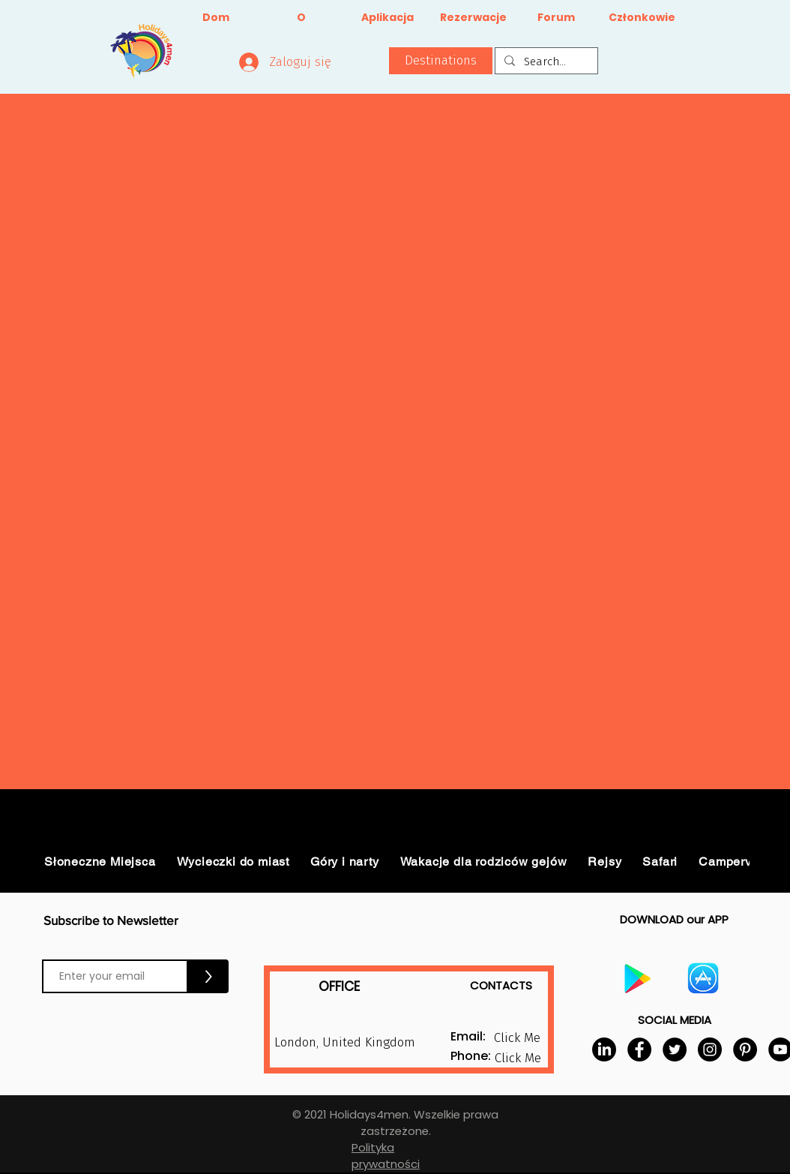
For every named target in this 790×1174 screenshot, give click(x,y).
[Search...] (545, 62)
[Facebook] (639, 1049)
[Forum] (555, 18)
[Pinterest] (745, 1049)
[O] (301, 18)
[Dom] (215, 18)
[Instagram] (710, 1049)
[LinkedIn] (604, 1049)
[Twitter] (675, 1049)
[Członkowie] (642, 18)
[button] (440, 60)
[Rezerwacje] (473, 18)
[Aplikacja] (387, 18)
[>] (208, 976)
